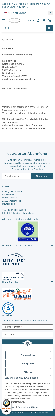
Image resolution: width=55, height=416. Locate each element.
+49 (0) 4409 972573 (16, 210)
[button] (38, 20)
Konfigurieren (28, 363)
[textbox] (23, 13)
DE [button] (29, 20)
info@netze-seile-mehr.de (22, 213)
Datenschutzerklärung (28, 407)
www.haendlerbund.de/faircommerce (26, 128)
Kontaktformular (31, 219)
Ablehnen (28, 372)
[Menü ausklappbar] (3, 19)
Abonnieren (42, 176)
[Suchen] (49, 28)
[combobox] (23, 13)
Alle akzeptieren (28, 355)
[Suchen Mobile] (24, 28)
